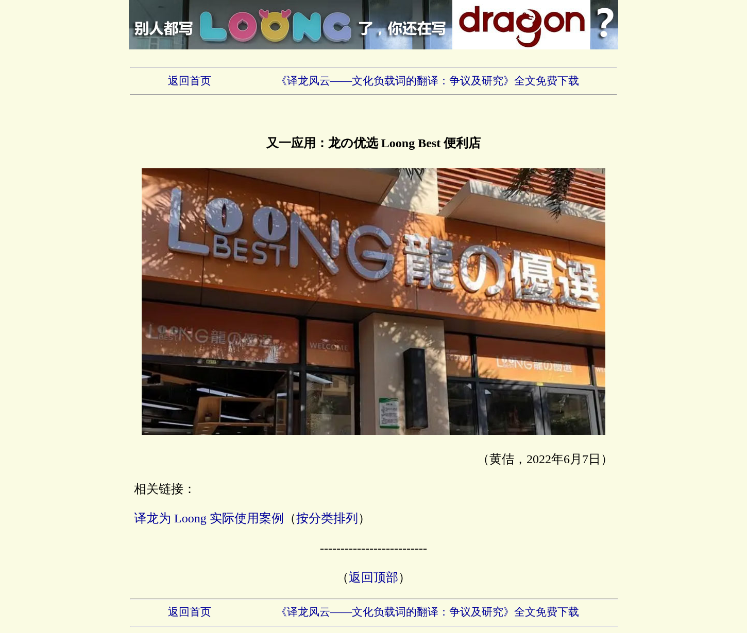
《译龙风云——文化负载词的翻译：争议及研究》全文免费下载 (428, 81)
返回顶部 (373, 577)
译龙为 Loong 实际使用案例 (209, 518)
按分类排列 (327, 518)
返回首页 (189, 81)
